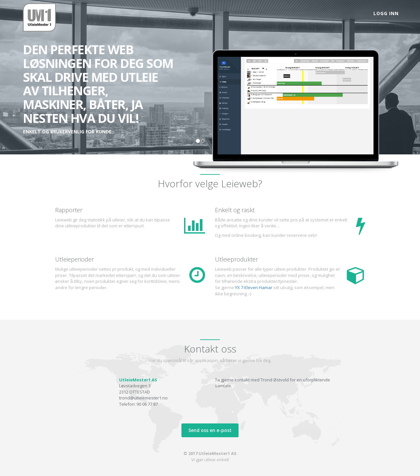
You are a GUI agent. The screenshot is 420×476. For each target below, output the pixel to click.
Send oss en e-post (210, 430)
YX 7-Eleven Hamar (253, 287)
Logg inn (386, 13)
